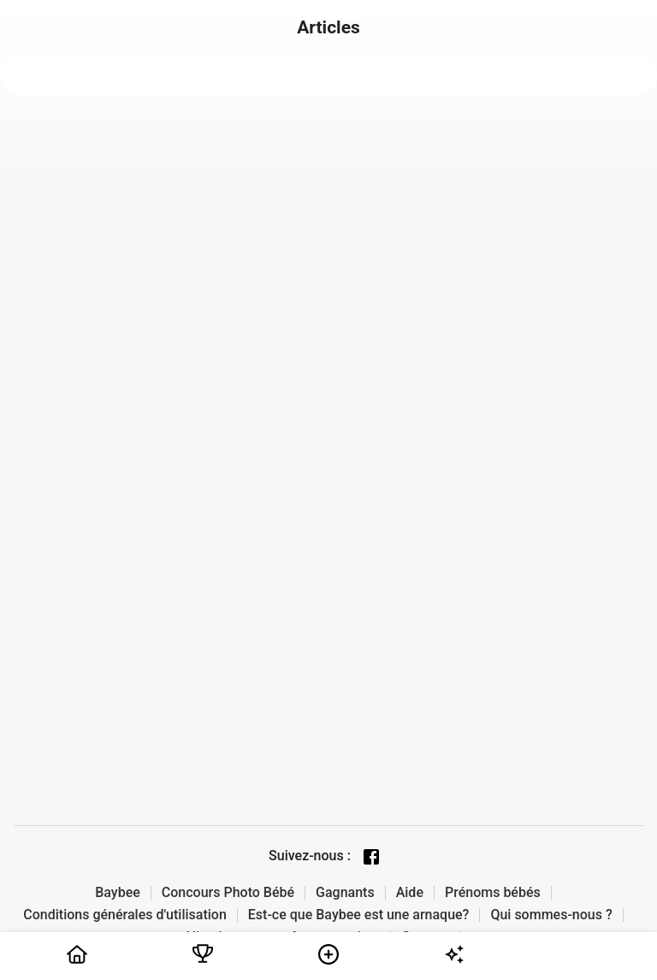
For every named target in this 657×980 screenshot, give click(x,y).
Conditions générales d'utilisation (125, 915)
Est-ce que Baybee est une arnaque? (359, 915)
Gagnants (345, 893)
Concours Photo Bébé (228, 893)
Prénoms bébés (493, 893)
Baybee (117, 893)
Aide (409, 893)
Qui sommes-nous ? (551, 915)
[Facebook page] (371, 857)
